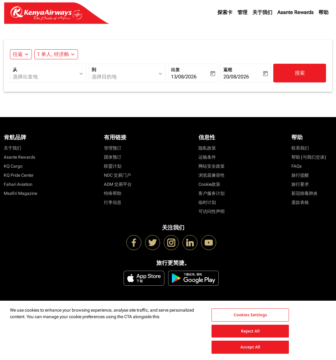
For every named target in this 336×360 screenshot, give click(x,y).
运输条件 (207, 157)
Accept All (251, 347)
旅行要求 (300, 184)
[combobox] (45, 77)
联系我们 (300, 147)
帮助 (324, 12)
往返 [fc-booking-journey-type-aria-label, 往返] (18, 54)
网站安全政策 (211, 166)
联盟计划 (112, 166)
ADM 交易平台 (118, 184)
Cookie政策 (209, 184)
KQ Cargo (13, 166)
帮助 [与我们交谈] (308, 157)
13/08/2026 (184, 77)
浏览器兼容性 (211, 175)
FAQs (296, 166)
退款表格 (300, 202)
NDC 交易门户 (117, 175)
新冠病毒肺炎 (304, 193)
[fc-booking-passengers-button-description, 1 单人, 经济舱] (53, 54)
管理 (242, 12)
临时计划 (207, 202)
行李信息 (112, 202)
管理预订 (112, 147)
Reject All (250, 331)
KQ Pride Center (19, 175)
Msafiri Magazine (20, 193)
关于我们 (262, 12)
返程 (227, 69)
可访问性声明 (211, 211)
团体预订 (112, 157)
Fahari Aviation (18, 184)
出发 (175, 69)
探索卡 (224, 12)
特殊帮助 (112, 193)
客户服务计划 (211, 193)
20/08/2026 (236, 77)
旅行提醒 (300, 175)
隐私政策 (207, 147)
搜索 (300, 73)
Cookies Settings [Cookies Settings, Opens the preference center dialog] (250, 315)
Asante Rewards (295, 12)
